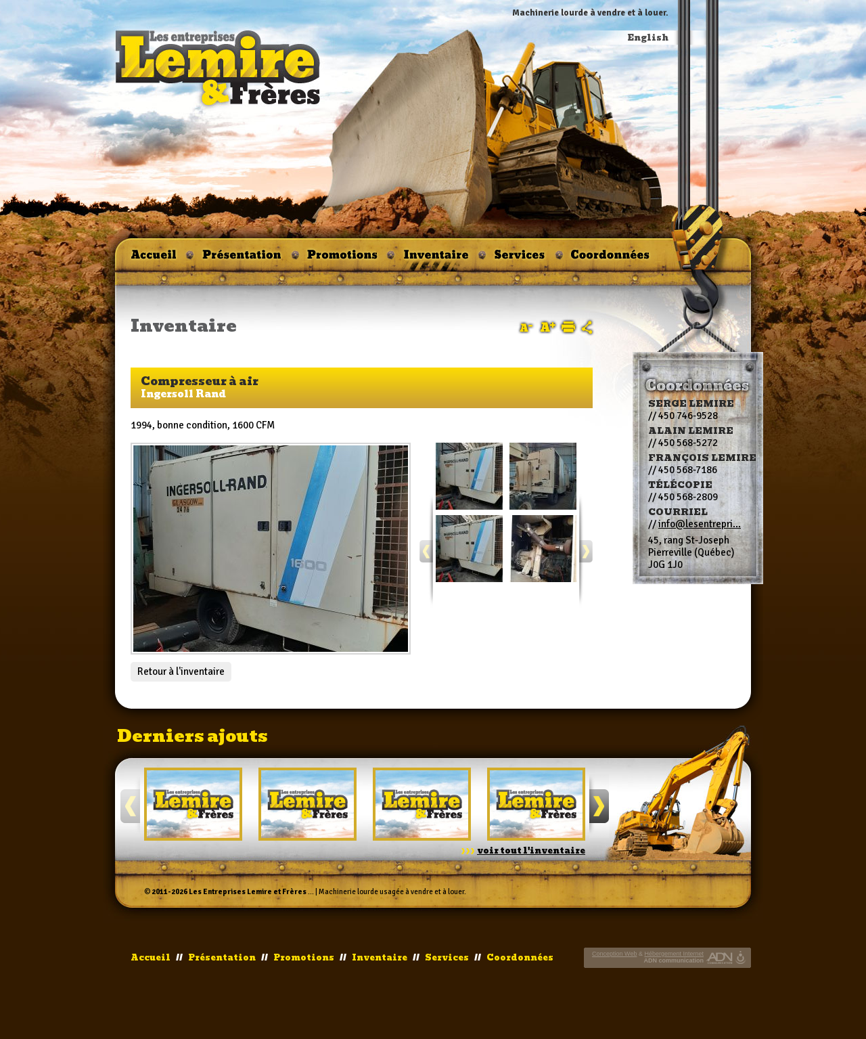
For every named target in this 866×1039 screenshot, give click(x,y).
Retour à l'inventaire (181, 671)
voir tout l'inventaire (531, 851)
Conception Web (614, 953)
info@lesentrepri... (699, 524)
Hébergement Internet (674, 953)
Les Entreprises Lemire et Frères (247, 891)
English (648, 37)
